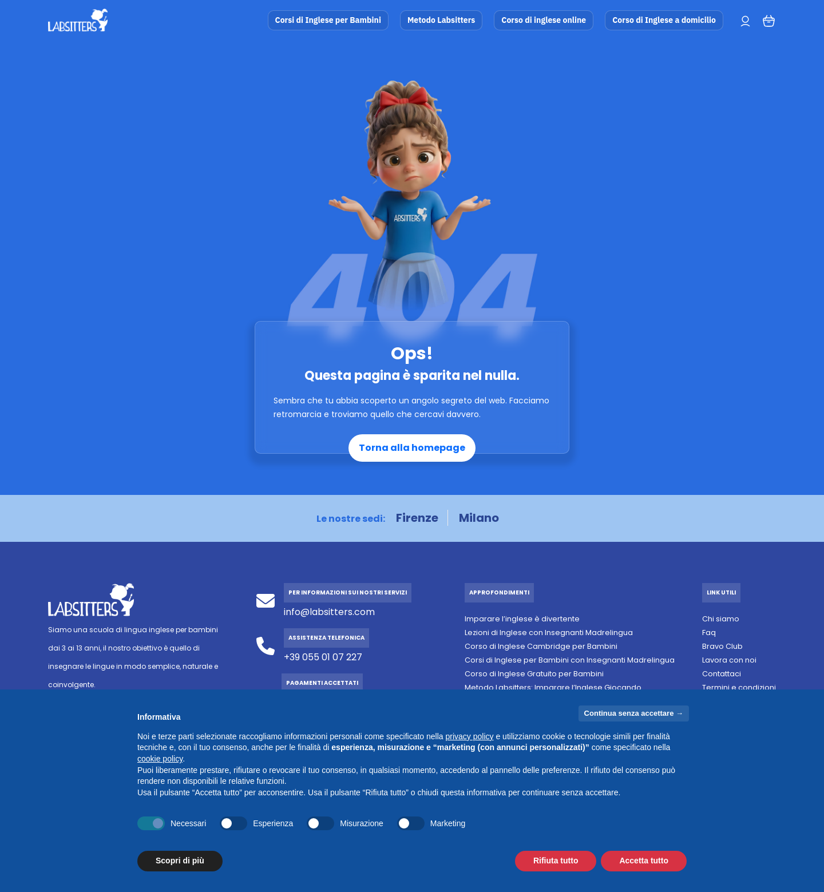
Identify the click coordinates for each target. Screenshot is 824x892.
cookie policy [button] (160, 758)
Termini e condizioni (739, 687)
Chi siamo (720, 619)
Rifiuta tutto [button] (556, 860)
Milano (479, 518)
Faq (709, 632)
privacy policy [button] (470, 736)
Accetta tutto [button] (643, 860)
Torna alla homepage (412, 447)
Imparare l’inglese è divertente (522, 619)
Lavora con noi (729, 660)
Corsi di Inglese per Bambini (328, 20)
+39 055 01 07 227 (323, 657)
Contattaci (721, 674)
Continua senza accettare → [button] (633, 713)
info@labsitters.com (329, 612)
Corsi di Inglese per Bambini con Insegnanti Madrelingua (570, 660)
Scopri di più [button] (180, 860)
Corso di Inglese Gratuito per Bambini (534, 674)
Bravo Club (722, 646)
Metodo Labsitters (441, 20)
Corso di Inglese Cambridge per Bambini (541, 646)
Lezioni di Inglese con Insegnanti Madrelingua (549, 632)
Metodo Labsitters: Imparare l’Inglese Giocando (553, 687)
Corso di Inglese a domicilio (664, 20)
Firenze (417, 518)
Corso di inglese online (543, 20)
